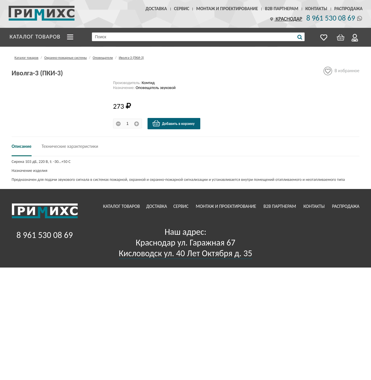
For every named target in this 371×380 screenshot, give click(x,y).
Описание (22, 146)
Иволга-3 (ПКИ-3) (131, 58)
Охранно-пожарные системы (65, 58)
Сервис (181, 8)
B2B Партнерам (281, 8)
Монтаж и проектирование (227, 8)
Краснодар (285, 19)
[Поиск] (300, 37)
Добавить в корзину (173, 123)
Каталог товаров (35, 36)
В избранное (341, 71)
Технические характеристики (70, 146)
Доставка (156, 8)
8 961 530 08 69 (330, 18)
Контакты (316, 8)
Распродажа (348, 8)
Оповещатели (103, 58)
